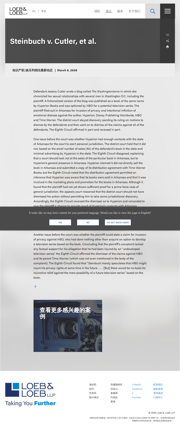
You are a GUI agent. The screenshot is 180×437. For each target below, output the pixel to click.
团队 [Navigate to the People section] (97, 11)
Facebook (137, 388)
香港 (113, 401)
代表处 (114, 397)
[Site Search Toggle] (152, 11)
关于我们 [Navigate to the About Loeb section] (134, 11)
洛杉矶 (92, 384)
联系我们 (158, 384)
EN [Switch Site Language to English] (34, 11)
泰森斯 (114, 393)
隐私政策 (158, 388)
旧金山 (114, 388)
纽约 (91, 388)
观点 (109, 11)
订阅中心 (158, 397)
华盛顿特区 (116, 384)
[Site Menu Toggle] (167, 11)
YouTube (136, 397)
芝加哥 (92, 393)
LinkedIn (136, 384)
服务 (120, 11)
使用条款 (158, 393)
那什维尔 (94, 397)
